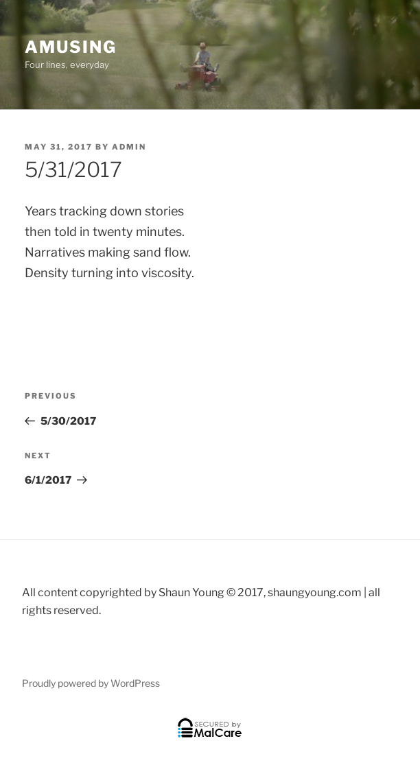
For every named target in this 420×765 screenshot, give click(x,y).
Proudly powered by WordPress (91, 683)
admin (129, 147)
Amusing (70, 47)
